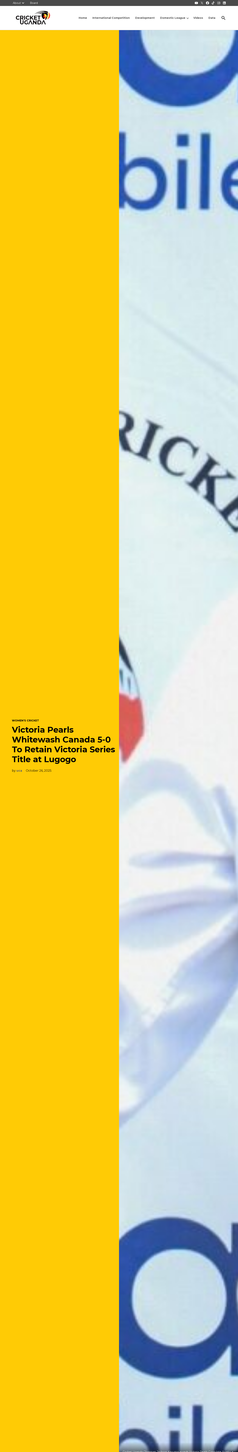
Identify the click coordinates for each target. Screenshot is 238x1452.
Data (211, 18)
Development (145, 18)
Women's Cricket (25, 720)
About (17, 3)
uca (19, 770)
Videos (198, 18)
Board (34, 3)
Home (83, 18)
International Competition (111, 18)
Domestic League (172, 18)
